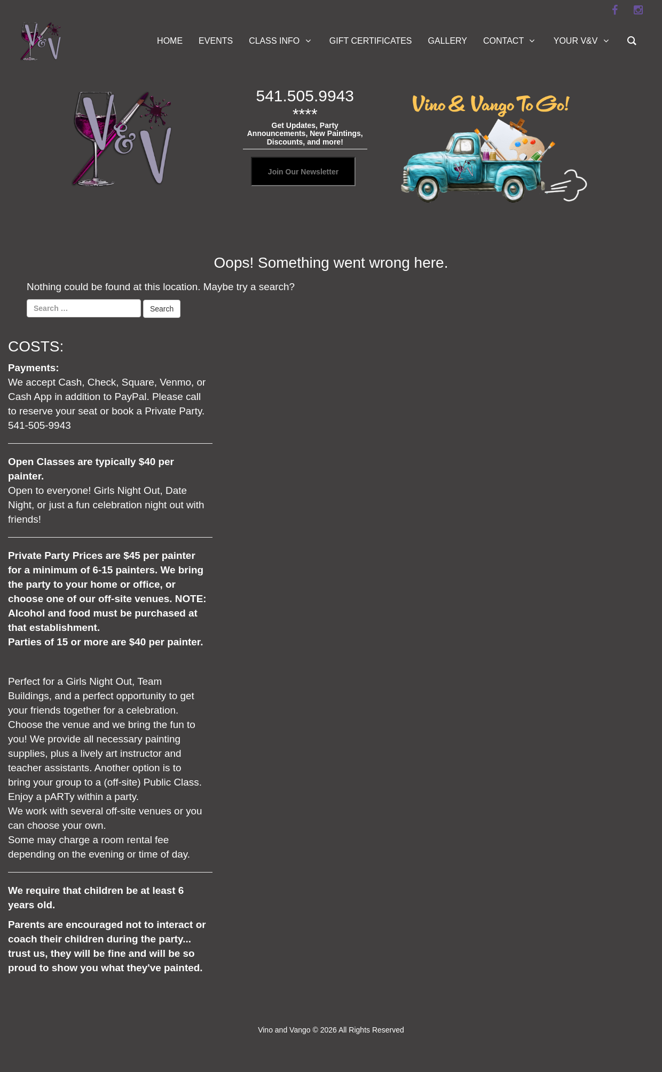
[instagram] (638, 10)
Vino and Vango (284, 1030)
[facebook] (614, 10)
